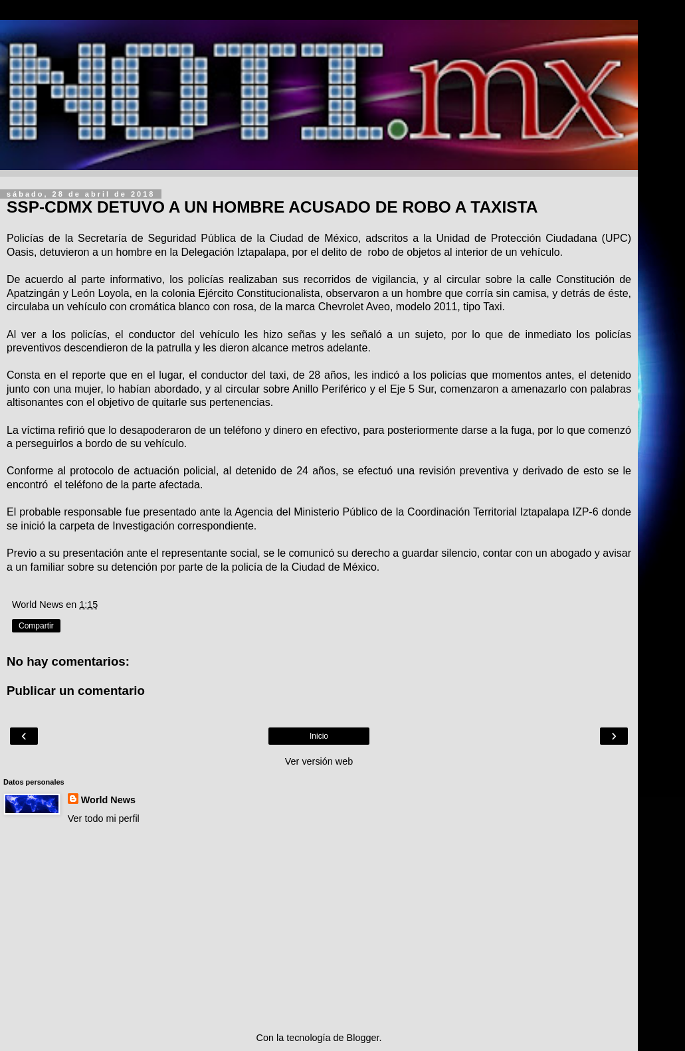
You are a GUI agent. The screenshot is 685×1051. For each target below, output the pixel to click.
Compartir (36, 625)
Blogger (363, 1037)
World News (108, 800)
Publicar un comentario (76, 691)
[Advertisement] (319, 928)
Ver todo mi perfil (104, 818)
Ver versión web (319, 761)
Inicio (319, 736)
